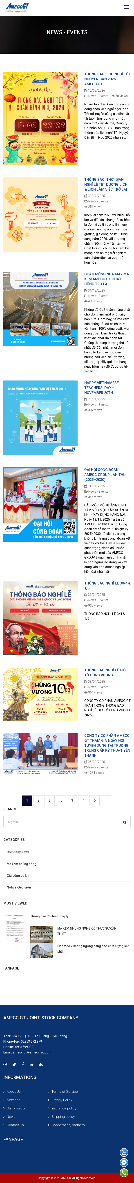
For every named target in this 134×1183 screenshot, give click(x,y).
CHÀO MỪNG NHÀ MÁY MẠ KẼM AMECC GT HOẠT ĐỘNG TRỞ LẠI (106, 279)
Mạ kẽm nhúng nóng (21, 864)
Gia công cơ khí (18, 875)
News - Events (96, 96)
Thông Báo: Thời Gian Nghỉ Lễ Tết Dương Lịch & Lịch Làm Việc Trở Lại (105, 184)
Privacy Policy (61, 1100)
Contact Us (15, 1125)
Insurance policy (63, 1108)
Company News (18, 852)
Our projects (16, 1108)
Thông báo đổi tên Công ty (49, 916)
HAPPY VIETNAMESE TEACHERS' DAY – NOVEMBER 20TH (101, 388)
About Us (14, 1092)
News (11, 1117)
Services (13, 1100)
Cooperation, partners (68, 1125)
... (61, 800)
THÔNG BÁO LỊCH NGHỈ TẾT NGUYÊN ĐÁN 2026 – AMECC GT (107, 79)
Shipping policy (63, 1117)
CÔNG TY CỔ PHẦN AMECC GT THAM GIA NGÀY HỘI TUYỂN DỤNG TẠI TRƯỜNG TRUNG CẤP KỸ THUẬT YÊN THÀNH (107, 745)
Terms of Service (64, 1092)
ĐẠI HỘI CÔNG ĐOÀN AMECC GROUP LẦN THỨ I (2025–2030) (105, 475)
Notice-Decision (19, 887)
